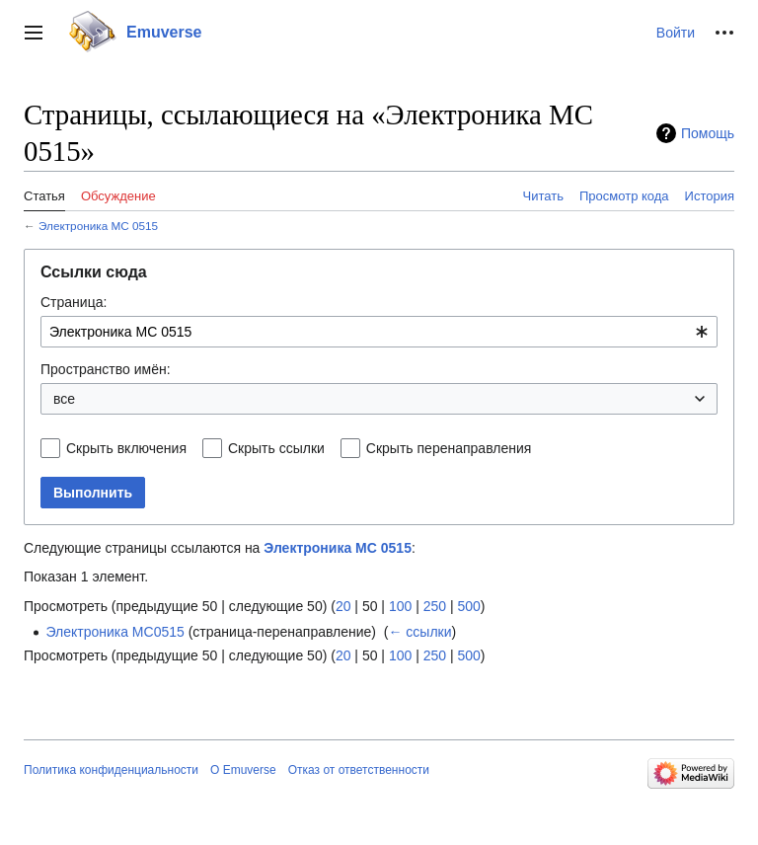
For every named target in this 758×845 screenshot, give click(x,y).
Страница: (73, 302)
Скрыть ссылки (276, 448)
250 (434, 606)
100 (400, 606)
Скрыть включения (126, 448)
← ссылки (419, 632)
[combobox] (379, 331)
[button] (33, 32)
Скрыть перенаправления (449, 448)
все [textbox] (64, 399)
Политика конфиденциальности (111, 770)
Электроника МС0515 (114, 632)
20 (343, 606)
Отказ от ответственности (358, 770)
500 (468, 606)
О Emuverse (243, 770)
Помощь (707, 133)
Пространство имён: (105, 369)
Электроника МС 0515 (98, 225)
